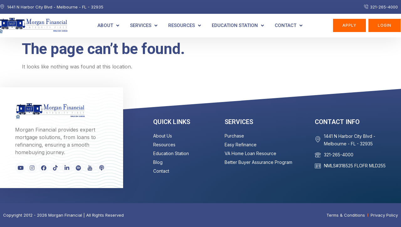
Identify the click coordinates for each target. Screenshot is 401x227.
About (108, 25)
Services (143, 25)
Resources (184, 25)
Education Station (238, 25)
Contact (288, 25)
